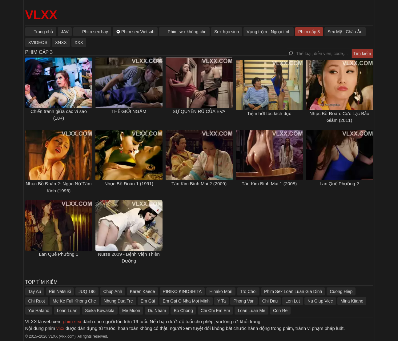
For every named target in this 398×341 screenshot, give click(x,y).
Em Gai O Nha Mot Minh (186, 301)
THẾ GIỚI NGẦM (128, 111)
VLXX (41, 15)
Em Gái (148, 301)
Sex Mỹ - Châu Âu (345, 31)
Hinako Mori (220, 291)
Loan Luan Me (251, 310)
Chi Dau (270, 301)
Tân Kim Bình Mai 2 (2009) (199, 183)
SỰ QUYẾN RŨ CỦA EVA (199, 111)
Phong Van (243, 301)
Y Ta (221, 301)
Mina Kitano (351, 301)
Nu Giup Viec (320, 301)
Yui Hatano (39, 310)
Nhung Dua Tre (118, 301)
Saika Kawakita (100, 310)
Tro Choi (248, 291)
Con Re (280, 310)
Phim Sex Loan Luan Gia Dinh (293, 291)
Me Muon (131, 310)
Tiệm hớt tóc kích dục (269, 113)
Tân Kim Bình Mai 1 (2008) (269, 183)
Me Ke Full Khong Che (74, 301)
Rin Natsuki (60, 291)
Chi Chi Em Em (215, 310)
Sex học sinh (226, 31)
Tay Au (34, 291)
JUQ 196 (86, 291)
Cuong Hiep (341, 291)
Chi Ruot (36, 301)
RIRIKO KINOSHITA (182, 291)
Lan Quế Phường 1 (58, 254)
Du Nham (157, 310)
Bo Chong (183, 310)
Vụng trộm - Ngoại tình (269, 31)
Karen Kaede (142, 291)
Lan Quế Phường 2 (339, 183)
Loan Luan (67, 310)
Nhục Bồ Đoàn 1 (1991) (128, 183)
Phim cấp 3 (309, 31)
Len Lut (292, 301)
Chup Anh (112, 291)
